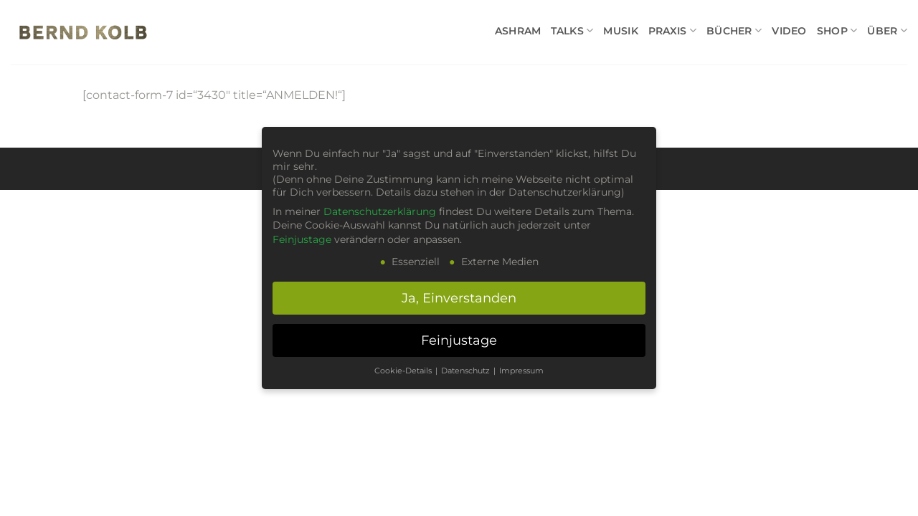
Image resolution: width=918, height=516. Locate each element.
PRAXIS (672, 30)
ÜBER (887, 30)
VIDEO (789, 30)
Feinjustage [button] (459, 340)
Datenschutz (466, 371)
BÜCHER (734, 30)
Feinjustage (302, 239)
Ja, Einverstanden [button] (459, 297)
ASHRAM (518, 30)
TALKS (572, 30)
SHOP (837, 30)
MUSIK (620, 30)
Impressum (521, 371)
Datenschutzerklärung (379, 211)
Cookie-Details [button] (404, 371)
